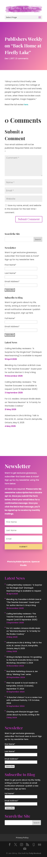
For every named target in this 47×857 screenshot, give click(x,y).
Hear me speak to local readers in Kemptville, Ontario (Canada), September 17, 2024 (21, 686)
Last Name (10, 273)
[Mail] (24, 848)
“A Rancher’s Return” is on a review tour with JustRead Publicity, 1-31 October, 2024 (24, 700)
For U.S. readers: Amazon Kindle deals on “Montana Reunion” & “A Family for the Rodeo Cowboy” (23, 402)
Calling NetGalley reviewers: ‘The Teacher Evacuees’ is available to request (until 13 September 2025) (21, 385)
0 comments (22, 58)
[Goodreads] (33, 844)
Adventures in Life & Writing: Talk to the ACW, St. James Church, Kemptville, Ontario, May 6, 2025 (23, 419)
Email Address (12, 281)
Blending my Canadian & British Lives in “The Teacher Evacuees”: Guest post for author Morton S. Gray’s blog (23, 369)
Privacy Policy (22, 837)
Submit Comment (29, 219)
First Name (10, 265)
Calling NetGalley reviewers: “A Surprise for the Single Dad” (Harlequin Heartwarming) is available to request (23, 352)
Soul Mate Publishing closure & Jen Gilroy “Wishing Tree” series (22, 673)
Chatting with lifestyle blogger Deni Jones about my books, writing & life (22, 713)
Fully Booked (35, 853)
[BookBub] (39, 844)
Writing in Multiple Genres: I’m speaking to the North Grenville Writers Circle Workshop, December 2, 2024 (24, 660)
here (26, 104)
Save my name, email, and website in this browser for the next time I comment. (23, 209)
